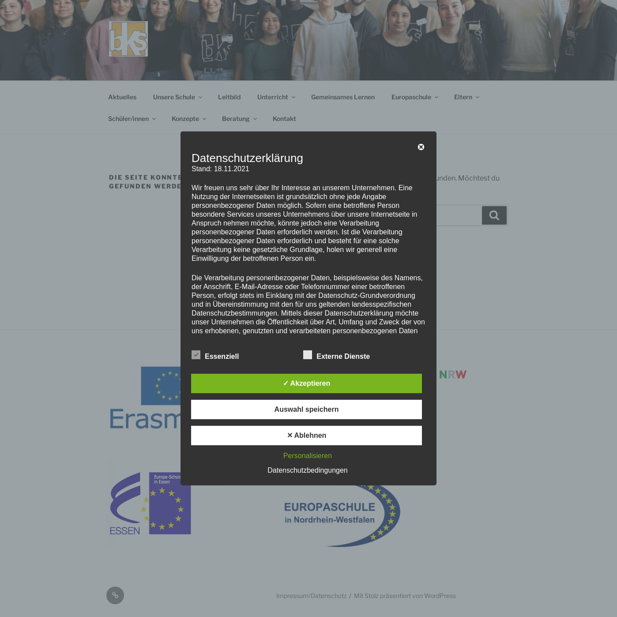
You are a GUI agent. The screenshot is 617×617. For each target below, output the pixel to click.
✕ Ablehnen (307, 435)
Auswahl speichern (307, 409)
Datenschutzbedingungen (307, 470)
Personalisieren (307, 455)
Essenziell (215, 355)
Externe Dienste (336, 355)
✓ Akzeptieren (307, 383)
